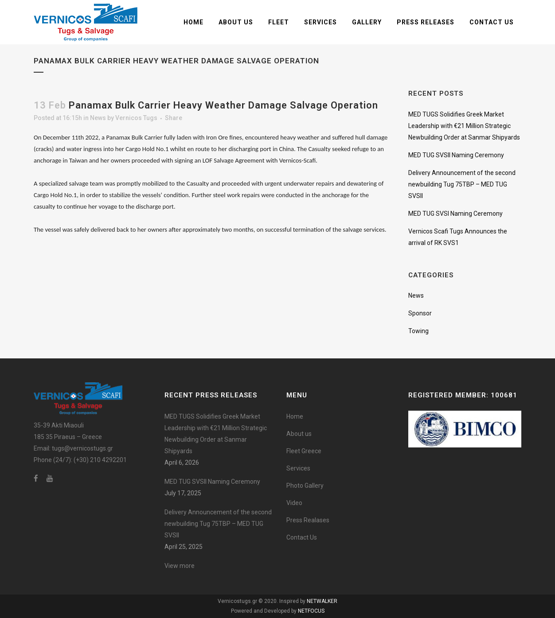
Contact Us (301, 537)
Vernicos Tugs (136, 117)
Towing (418, 330)
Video (294, 502)
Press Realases (307, 520)
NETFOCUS (311, 611)
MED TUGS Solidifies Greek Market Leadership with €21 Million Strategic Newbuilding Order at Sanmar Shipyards (464, 126)
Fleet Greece (303, 451)
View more (179, 565)
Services (298, 468)
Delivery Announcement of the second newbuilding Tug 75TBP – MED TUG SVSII (462, 184)
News (98, 117)
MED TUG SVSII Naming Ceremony (456, 155)
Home (294, 416)
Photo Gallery (305, 485)
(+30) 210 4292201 (100, 459)
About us (299, 433)
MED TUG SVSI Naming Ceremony (455, 213)
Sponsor (420, 313)
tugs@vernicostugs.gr (82, 448)
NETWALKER (322, 601)
